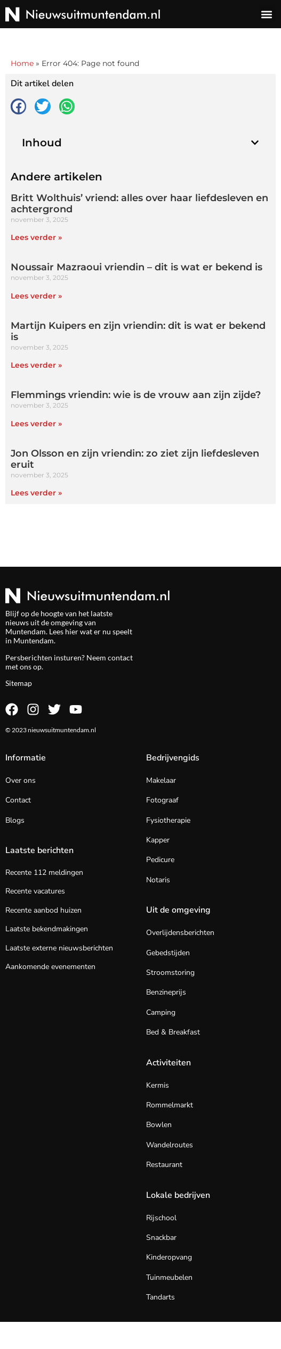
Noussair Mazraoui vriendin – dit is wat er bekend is (136, 267)
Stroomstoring (170, 972)
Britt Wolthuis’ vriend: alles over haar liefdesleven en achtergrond (139, 204)
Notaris (158, 880)
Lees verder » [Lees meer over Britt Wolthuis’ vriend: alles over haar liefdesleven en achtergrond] (36, 237)
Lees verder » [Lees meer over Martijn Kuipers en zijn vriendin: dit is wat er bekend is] (36, 365)
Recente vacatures (35, 891)
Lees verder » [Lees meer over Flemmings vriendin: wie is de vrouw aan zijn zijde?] (36, 423)
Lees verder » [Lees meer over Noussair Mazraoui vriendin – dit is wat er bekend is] (36, 296)
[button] (267, 14)
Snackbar (161, 1237)
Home (22, 63)
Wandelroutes (169, 1145)
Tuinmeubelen (169, 1277)
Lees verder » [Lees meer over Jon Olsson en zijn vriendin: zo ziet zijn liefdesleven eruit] (36, 493)
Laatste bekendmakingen (46, 929)
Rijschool (161, 1218)
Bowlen (159, 1125)
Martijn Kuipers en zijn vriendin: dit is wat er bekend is (138, 331)
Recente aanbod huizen (43, 910)
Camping (160, 1012)
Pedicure (160, 860)
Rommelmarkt (169, 1105)
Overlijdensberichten (180, 933)
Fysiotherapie (168, 820)
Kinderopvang (169, 1257)
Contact (18, 800)
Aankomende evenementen (50, 967)
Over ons (20, 780)
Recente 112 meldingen (44, 872)
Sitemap (18, 683)
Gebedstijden (168, 953)
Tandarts (160, 1297)
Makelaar (161, 780)
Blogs (15, 820)
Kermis (157, 1085)
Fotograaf (162, 800)
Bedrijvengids (172, 758)
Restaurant (164, 1165)
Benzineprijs (166, 992)
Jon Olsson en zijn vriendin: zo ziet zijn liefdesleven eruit (135, 459)
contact (120, 657)
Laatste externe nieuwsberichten (59, 948)
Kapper (158, 840)
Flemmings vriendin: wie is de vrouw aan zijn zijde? (136, 395)
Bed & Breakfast (173, 1032)
